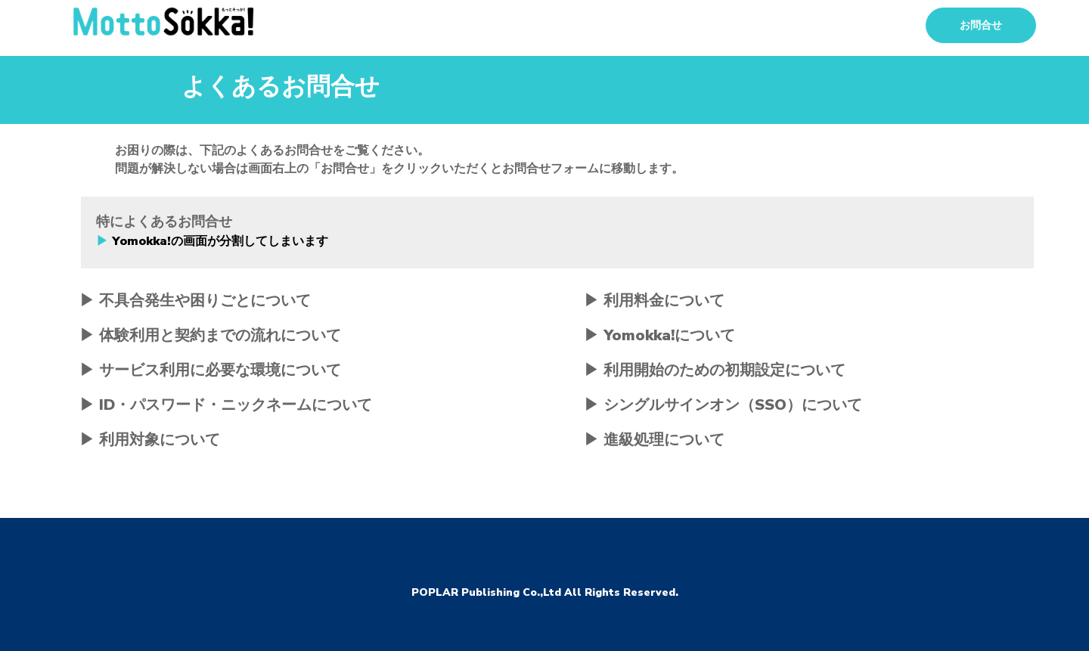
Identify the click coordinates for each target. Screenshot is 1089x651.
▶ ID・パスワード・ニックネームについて (225, 405)
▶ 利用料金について (654, 300)
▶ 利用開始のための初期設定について (714, 370)
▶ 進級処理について (654, 439)
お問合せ (981, 25)
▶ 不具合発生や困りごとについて (195, 300)
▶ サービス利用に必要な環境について (210, 370)
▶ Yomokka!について (659, 335)
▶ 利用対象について (149, 439)
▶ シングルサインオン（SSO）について (723, 405)
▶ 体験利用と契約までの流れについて (210, 335)
